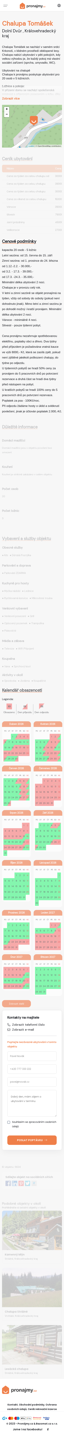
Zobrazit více (11, 98)
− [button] (7, 114)
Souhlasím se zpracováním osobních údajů (31, 1124)
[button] (59, 5)
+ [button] (7, 109)
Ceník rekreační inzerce (42, 1409)
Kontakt (13, 1404)
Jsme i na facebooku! (27, 1429)
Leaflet (31, 146)
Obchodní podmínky (31, 1404)
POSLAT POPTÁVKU (32, 1140)
